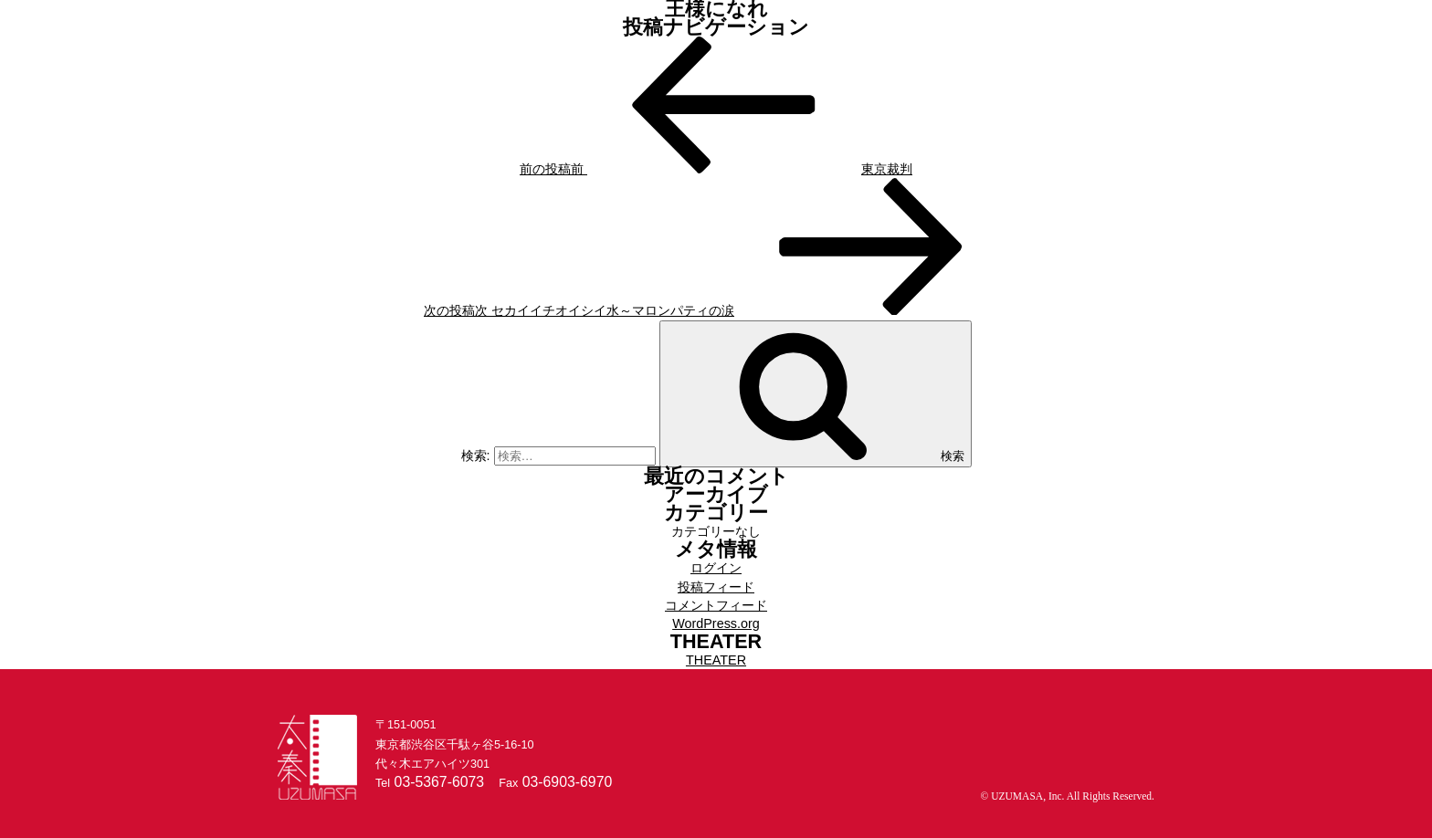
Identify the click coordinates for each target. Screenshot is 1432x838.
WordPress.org (716, 623)
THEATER (716, 660)
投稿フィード (716, 587)
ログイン (716, 567)
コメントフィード (716, 605)
